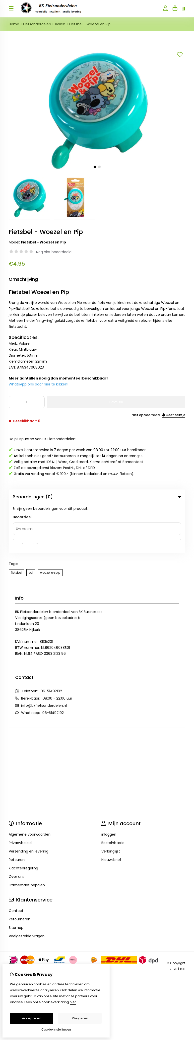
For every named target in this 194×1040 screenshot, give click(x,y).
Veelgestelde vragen (27, 887)
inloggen (108, 785)
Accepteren (31, 1018)
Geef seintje (173, 415)
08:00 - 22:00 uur (57, 649)
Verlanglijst (110, 802)
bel (31, 524)
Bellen (60, 24)
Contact (16, 861)
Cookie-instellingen (56, 1029)
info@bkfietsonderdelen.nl (44, 656)
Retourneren (19, 870)
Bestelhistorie (113, 794)
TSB (182, 920)
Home (14, 24)
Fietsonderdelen (37, 24)
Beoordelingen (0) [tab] (97, 497)
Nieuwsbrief (111, 810)
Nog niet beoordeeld (53, 251)
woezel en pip (50, 524)
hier (73, 1002)
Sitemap (16, 878)
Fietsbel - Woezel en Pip (90, 24)
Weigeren (80, 1018)
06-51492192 (51, 642)
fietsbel (16, 524)
